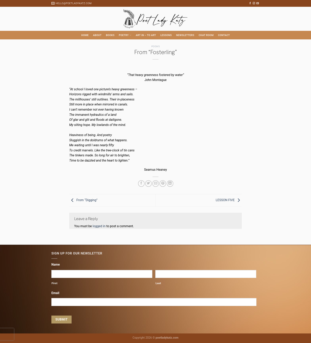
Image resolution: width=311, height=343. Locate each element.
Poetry (125, 35)
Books (110, 35)
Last (158, 283)
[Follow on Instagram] (254, 3)
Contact (224, 35)
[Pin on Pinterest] (162, 183)
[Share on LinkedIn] (170, 183)
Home (84, 35)
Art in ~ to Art (146, 35)
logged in (99, 226)
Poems (155, 46)
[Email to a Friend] (155, 183)
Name (55, 264)
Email (55, 293)
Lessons (166, 35)
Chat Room (206, 35)
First (55, 283)
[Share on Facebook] (141, 183)
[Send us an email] (257, 3)
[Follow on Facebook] (250, 3)
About (97, 35)
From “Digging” (83, 200)
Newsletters (185, 35)
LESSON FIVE (229, 200)
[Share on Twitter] (148, 183)
